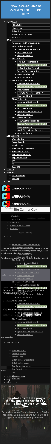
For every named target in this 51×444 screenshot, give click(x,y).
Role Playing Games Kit (22, 46)
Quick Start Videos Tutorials (30, 130)
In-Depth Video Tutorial (28, 68)
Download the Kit (25, 55)
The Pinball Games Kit (22, 117)
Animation (16, 31)
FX (13, 164)
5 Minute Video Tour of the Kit (30, 93)
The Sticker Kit (18, 58)
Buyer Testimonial (25, 74)
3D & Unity (16, 37)
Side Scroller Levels (21, 151)
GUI (13, 160)
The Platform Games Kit (23, 80)
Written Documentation (28, 71)
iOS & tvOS (16, 25)
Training (15, 178)
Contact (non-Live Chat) (16, 377)
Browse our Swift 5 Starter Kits (26, 43)
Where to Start (19, 139)
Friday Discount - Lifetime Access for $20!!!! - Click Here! (25, 10)
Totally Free (17, 145)
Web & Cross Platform (22, 34)
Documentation (24, 52)
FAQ (8, 379)
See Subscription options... (14, 301)
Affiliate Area (12, 382)
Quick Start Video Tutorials (29, 111)
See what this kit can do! (28, 83)
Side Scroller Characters (23, 148)
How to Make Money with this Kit (32, 65)
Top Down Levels (19, 157)
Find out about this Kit (27, 61)
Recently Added (19, 142)
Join (41, 217)
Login (31, 217)
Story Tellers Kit (19, 99)
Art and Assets (18, 175)
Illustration (17, 28)
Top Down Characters (21, 154)
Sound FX (16, 167)
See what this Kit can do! (28, 49)
